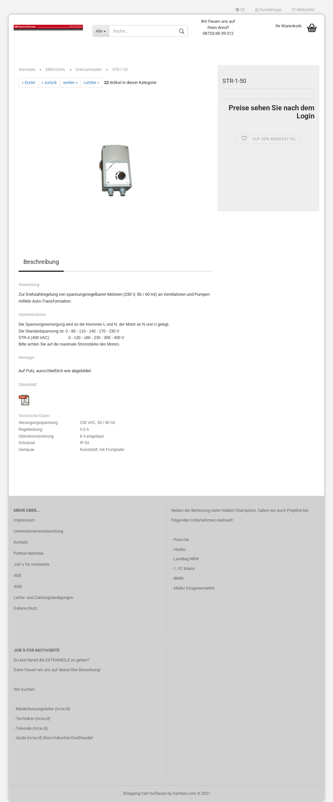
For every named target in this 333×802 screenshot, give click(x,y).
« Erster (28, 82)
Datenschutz (25, 608)
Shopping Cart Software (144, 793)
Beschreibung (41, 261)
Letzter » (91, 82)
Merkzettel (303, 9)
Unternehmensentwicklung (38, 531)
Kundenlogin (268, 9)
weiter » (70, 82)
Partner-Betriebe (29, 553)
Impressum (24, 520)
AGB (18, 586)
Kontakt (21, 542)
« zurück (49, 82)
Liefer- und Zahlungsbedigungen (43, 597)
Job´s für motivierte (31, 564)
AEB (17, 575)
